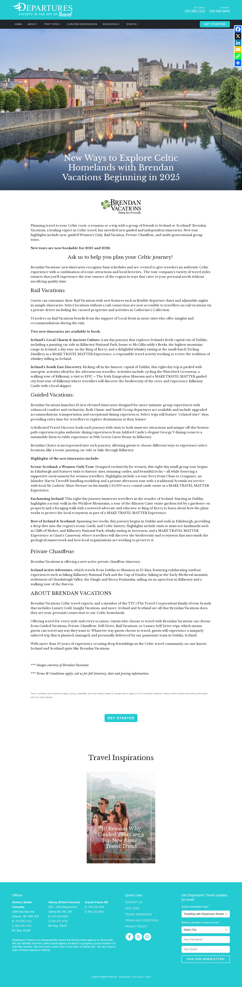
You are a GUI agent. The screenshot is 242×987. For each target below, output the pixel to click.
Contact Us (133, 902)
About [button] (32, 24)
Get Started (215, 24)
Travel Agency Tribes (141, 977)
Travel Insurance (138, 914)
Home (18, 24)
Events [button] (131, 24)
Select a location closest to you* (200, 922)
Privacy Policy (136, 926)
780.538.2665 (96, 907)
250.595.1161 (195, 11)
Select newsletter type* (195, 906)
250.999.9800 (219, 11)
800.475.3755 (23, 925)
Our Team (132, 908)
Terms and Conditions (141, 920)
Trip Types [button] (51, 24)
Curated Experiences (82, 24)
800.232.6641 (96, 911)
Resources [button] (110, 24)
